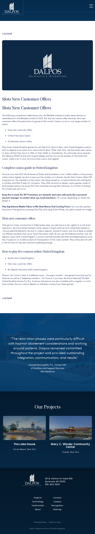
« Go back (7, 33)
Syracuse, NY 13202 (55, 481)
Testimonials (37, 505)
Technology (38, 501)
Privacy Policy (40, 522)
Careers (57, 501)
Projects (38, 497)
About (38, 509)
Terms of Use (55, 522)
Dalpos (11, 8)
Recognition (57, 505)
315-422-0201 (52, 484)
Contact (57, 497)
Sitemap (57, 509)
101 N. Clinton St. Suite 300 (59, 478)
